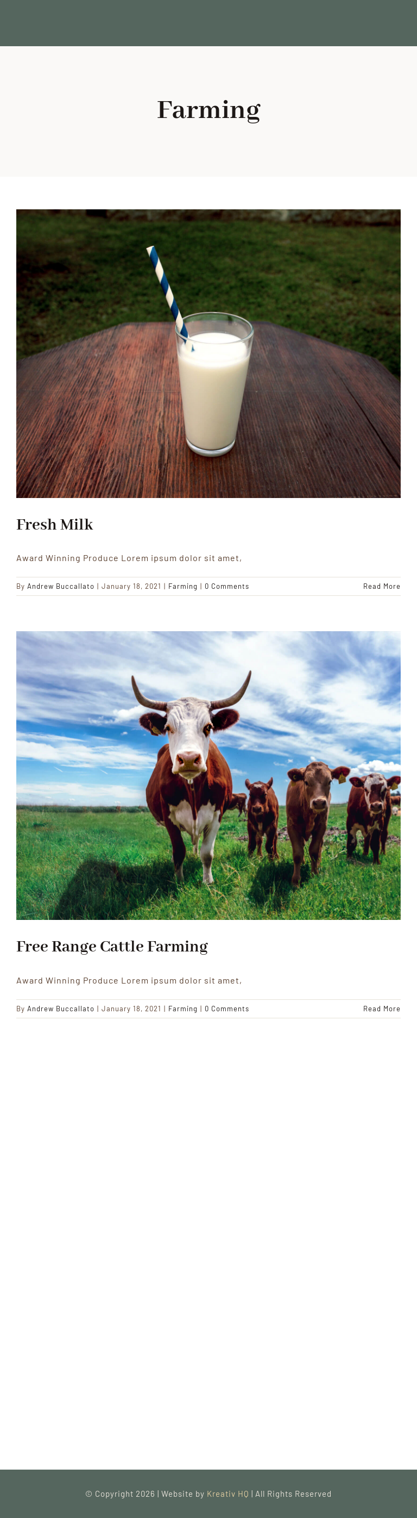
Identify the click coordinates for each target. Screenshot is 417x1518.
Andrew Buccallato (60, 586)
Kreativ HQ (229, 1493)
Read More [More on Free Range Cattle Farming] (382, 1008)
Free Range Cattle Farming (112, 947)
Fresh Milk (54, 525)
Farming (183, 586)
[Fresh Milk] (208, 353)
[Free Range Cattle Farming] (208, 775)
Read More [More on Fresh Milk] (382, 586)
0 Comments (227, 586)
